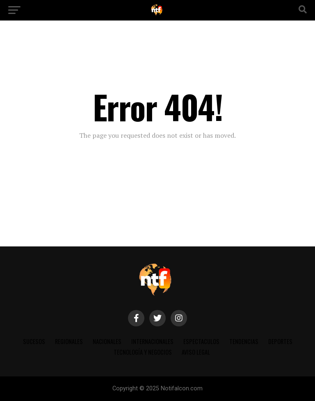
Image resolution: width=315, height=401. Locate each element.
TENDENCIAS (243, 341)
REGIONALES (69, 341)
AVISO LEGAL (196, 352)
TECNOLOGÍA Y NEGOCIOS (143, 352)
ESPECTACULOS (201, 341)
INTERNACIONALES (152, 341)
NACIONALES (107, 341)
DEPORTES (280, 341)
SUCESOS (34, 341)
